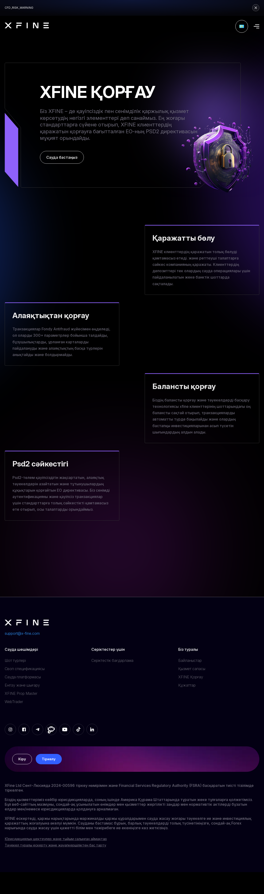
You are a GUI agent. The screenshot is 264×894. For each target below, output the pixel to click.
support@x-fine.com (22, 633)
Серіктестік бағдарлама (112, 660)
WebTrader (14, 701)
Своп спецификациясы (25, 668)
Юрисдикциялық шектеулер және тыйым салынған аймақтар (61, 841)
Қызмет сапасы (191, 668)
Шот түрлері (15, 660)
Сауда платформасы (23, 677)
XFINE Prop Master (21, 693)
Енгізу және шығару (22, 685)
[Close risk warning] (255, 7)
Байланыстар (190, 660)
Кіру (23, 760)
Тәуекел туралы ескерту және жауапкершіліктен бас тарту (60, 848)
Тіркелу (50, 760)
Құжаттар (187, 685)
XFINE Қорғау (190, 677)
